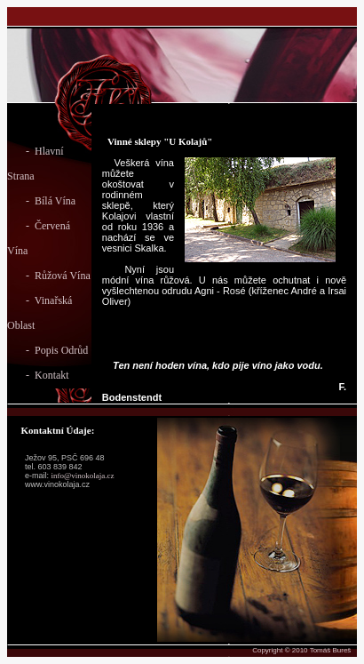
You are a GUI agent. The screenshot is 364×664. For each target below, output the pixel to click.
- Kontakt (38, 375)
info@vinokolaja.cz (83, 475)
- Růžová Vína (49, 275)
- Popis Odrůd (47, 350)
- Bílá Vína (41, 201)
